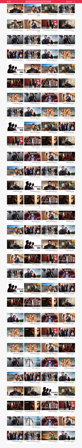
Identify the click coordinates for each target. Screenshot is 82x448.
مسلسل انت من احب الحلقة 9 (18, 382)
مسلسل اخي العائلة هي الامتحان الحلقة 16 (33, 89)
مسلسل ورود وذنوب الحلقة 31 (52, 45)
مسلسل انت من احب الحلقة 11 (18, 235)
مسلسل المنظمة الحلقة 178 (52, 279)
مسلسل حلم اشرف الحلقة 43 (18, 191)
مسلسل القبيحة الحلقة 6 (36, 221)
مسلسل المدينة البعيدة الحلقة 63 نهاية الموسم (33, 30)
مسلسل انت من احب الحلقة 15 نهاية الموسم (34, 15)
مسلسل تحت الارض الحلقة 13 (35, 250)
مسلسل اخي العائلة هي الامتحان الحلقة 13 (50, 338)
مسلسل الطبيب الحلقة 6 (36, 368)
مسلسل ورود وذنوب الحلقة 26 (35, 279)
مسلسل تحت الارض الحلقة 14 (35, 191)
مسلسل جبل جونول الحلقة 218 (69, 60)
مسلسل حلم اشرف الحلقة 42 (18, 250)
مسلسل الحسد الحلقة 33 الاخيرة (51, 89)
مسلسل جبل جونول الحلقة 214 (35, 323)
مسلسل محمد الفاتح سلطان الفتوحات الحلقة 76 (32, 338)
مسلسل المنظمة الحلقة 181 (35, 103)
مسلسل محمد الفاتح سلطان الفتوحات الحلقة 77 (49, 308)
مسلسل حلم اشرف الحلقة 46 (69, 30)
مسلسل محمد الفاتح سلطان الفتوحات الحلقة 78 (15, 206)
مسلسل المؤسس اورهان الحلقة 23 (51, 191)
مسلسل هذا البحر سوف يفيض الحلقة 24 (50, 382)
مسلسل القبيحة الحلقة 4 (53, 323)
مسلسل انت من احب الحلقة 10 (52, 293)
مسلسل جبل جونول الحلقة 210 (69, 368)
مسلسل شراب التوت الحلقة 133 (69, 338)
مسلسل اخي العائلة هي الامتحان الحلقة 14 (50, 264)
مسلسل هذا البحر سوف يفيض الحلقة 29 (33, 60)
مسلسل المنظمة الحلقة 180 (18, 162)
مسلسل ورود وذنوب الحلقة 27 (69, 235)
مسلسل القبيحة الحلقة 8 (53, 103)
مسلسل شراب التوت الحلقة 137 (69, 132)
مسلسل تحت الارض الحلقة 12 (18, 293)
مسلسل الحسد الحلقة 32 (36, 146)
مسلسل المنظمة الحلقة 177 (18, 368)
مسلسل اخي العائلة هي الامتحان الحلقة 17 (50, 30)
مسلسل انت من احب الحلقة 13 (35, 132)
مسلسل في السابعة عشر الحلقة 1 (17, 30)
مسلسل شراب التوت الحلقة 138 (17, 60)
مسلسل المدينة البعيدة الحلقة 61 (51, 162)
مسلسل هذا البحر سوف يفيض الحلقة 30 (33, 45)
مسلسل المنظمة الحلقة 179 (18, 221)
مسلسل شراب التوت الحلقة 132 (34, 382)
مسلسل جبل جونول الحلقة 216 (69, 118)
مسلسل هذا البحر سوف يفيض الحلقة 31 (67, 14)
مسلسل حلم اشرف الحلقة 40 (35, 397)
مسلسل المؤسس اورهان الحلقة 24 (34, 74)
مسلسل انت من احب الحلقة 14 (52, 74)
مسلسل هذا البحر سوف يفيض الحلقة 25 (16, 279)
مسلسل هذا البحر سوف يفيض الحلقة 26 (50, 235)
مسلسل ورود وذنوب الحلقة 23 (69, 441)
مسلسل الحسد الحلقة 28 (53, 411)
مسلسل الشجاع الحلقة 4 (36, 264)
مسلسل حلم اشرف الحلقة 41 (69, 308)
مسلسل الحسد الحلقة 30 (70, 264)
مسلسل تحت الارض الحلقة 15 (18, 132)
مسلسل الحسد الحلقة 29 (36, 308)
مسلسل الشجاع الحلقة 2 (70, 353)
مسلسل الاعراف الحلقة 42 (52, 441)
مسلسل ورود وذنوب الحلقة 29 (35, 118)
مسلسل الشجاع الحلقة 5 (70, 221)
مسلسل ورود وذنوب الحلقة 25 (18, 323)
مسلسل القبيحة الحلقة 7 (36, 162)
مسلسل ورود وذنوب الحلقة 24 (69, 382)
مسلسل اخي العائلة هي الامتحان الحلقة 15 (15, 146)
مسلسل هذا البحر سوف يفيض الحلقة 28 (16, 118)
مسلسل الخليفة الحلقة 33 (70, 74)
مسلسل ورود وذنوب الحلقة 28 (69, 176)
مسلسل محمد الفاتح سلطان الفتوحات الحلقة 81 (49, 147)
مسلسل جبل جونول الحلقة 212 (35, 353)
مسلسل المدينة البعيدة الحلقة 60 (51, 221)
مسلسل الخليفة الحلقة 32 (52, 132)
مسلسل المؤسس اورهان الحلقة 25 (17, 14)
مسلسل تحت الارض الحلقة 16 (18, 74)
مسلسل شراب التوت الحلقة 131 (17, 441)
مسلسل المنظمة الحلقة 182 (18, 45)
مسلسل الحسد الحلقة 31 (53, 205)
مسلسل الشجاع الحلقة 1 (19, 411)
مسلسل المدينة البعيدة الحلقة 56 (68, 427)
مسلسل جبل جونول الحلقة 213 (18, 338)
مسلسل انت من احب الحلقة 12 (18, 176)
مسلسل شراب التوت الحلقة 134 (69, 293)
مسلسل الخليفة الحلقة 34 (52, 14)
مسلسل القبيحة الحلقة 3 (53, 368)
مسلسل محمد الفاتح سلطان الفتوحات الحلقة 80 (66, 206)
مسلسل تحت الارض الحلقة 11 (52, 397)
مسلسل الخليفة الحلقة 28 (70, 397)
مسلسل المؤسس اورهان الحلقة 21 (17, 397)
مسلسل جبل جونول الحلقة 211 (18, 353)
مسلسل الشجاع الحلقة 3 (19, 308)
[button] (26, 2)
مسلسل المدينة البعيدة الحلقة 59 (17, 264)
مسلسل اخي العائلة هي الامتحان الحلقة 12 (67, 411)
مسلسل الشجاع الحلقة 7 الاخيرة (17, 89)
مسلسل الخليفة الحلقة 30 (70, 250)
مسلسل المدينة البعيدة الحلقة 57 (51, 353)
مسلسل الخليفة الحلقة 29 (35, 293)
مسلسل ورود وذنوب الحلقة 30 (52, 60)
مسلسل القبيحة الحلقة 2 (53, 427)
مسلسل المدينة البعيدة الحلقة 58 (68, 323)
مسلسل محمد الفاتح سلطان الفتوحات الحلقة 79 (32, 206)
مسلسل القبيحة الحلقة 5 (70, 279)
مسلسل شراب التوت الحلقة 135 (34, 235)
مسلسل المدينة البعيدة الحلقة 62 (68, 103)
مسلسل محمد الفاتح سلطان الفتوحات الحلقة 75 (32, 412)
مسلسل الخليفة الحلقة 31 (70, 191)
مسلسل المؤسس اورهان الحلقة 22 (51, 250)
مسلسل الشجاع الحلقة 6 (70, 162)
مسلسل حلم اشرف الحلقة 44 (69, 146)
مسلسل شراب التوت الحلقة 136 (34, 176)
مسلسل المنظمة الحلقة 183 (69, 45)
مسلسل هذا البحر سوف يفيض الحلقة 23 (33, 441)
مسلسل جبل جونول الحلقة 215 (52, 118)
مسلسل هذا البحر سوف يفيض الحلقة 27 (50, 176)
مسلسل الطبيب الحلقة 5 (36, 427)
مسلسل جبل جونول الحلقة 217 (18, 103)
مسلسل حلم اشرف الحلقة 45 (69, 89)
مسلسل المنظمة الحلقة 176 (18, 427)
